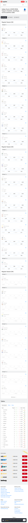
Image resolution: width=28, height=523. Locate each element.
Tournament (4, 405)
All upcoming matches (19, 491)
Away (13, 405)
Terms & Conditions (18, 512)
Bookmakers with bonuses (6, 495)
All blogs (2, 504)
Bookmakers (3, 453)
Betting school (17, 501)
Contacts (16, 508)
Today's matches (17, 488)
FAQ (15, 502)
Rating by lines (4, 491)
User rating (3, 488)
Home (9, 405)
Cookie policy (17, 511)
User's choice (3, 502)
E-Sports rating (4, 494)
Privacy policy (17, 510)
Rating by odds (4, 489)
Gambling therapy (4, 508)
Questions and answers (19, 504)
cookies (7, 520)
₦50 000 (15, 473)
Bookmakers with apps (5, 496)
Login (23, 1)
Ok (24, 520)
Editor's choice (4, 501)
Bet (24, 473)
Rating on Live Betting (5, 492)
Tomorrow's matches (18, 489)
